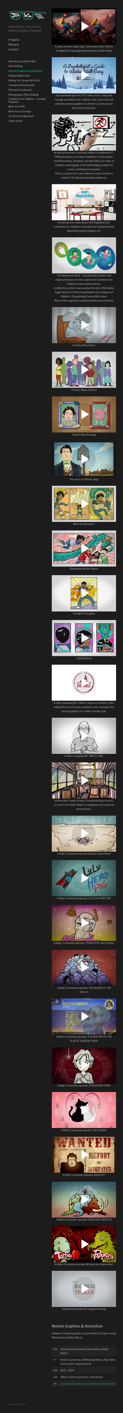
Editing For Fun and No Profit (24, 80)
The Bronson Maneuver (21, 116)
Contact (13, 49)
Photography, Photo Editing (23, 94)
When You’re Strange (19, 111)
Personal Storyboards (20, 89)
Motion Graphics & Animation (25, 70)
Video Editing (15, 66)
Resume (13, 44)
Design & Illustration (19, 75)
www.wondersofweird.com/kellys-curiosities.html (88, 1383)
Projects (13, 39)
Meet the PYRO (16, 106)
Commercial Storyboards (21, 85)
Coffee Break (15, 120)
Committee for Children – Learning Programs (27, 100)
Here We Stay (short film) (22, 61)
